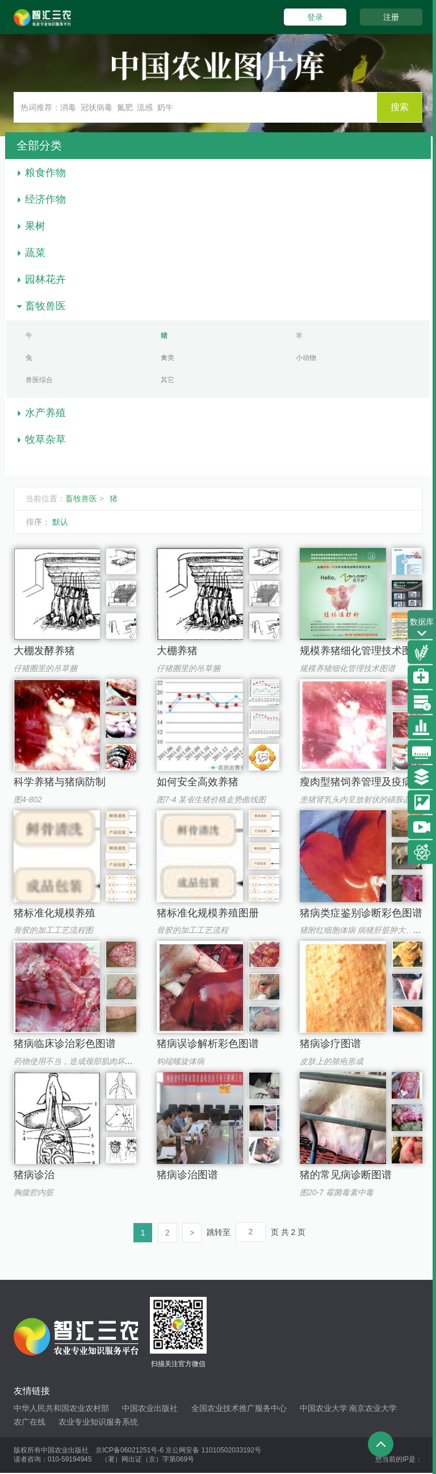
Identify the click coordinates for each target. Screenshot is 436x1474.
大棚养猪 (177, 650)
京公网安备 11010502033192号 (213, 1451)
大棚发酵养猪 (44, 650)
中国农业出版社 (150, 1408)
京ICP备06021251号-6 (129, 1451)
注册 (391, 17)
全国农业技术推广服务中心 (239, 1408)
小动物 (306, 358)
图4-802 (28, 799)
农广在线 (29, 1422)
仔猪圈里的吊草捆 (45, 668)
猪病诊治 (34, 1174)
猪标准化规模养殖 (54, 913)
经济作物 (45, 199)
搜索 (400, 107)
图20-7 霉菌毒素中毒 (337, 1192)
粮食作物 (45, 172)
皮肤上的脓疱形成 (331, 1061)
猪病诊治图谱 (187, 1174)
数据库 (422, 628)
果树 (35, 226)
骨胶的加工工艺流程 (192, 930)
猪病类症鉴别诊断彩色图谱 (361, 913)
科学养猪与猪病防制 (60, 782)
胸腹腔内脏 (33, 1192)
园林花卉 (45, 279)
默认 (60, 521)
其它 (167, 380)
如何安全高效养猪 (197, 782)
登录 (313, 17)
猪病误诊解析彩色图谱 (208, 1043)
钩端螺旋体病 (180, 1061)
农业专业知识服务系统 (98, 1422)
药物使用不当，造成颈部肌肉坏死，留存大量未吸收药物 (113, 1061)
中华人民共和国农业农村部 (61, 1408)
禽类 (167, 358)
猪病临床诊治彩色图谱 (65, 1043)
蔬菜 (35, 252)
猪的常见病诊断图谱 (346, 1174)
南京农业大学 (373, 1408)
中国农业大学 (323, 1408)
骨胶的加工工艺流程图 (53, 930)
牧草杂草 (45, 439)
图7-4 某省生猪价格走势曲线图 (211, 799)
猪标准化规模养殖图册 (208, 913)
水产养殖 (45, 412)
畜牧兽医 (45, 306)
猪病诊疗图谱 (330, 1043)
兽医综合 (39, 380)
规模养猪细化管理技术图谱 (361, 650)
